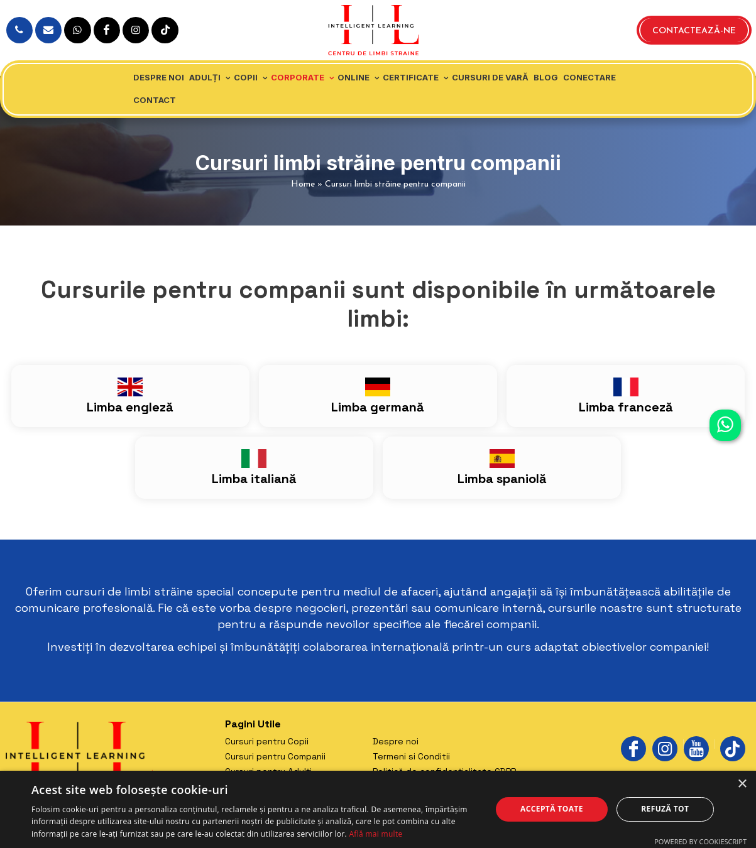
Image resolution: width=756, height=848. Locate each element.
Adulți (205, 77)
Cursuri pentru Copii (267, 741)
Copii (246, 77)
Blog (546, 77)
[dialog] (378, 809)
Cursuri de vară (490, 77)
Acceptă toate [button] (551, 808)
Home (303, 184)
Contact (154, 100)
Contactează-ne (694, 31)
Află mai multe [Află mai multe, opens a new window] (375, 834)
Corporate (297, 77)
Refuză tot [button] (665, 808)
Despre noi (158, 77)
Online (353, 77)
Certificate (411, 77)
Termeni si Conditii (411, 756)
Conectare (589, 77)
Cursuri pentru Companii (275, 756)
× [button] (742, 784)
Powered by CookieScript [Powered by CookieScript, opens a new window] (700, 841)
